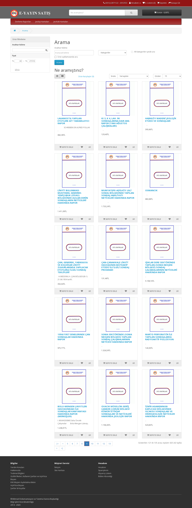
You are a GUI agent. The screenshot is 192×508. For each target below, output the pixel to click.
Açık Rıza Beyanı (17, 485)
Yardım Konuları (17, 467)
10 (92, 443)
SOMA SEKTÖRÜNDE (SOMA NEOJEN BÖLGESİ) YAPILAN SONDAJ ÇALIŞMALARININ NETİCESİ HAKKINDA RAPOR (116, 338)
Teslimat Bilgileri (17, 473)
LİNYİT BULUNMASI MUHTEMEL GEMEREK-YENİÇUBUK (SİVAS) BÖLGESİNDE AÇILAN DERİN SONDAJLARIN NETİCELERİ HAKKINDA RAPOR (73, 196)
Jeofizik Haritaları (61, 21)
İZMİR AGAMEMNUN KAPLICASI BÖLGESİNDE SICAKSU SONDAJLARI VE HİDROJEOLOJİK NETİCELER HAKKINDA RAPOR (160, 411)
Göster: (158, 76)
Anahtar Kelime (60, 48)
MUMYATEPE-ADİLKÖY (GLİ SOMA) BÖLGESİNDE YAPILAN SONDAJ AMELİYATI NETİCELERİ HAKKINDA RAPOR (117, 194)
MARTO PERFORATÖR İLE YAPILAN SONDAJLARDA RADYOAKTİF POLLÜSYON (159, 337)
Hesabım (102, 467)
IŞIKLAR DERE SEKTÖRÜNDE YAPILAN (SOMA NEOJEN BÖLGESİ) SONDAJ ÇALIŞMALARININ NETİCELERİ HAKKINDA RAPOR (161, 267)
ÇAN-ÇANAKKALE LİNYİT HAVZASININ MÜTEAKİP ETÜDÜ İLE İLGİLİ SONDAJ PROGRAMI (115, 266)
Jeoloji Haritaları (42, 21)
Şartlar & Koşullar (17, 488)
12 (104, 443)
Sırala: (113, 76)
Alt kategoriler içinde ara (143, 51)
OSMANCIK (151, 190)
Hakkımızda (15, 470)
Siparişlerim (103, 470)
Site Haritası (59, 470)
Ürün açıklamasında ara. (66, 57)
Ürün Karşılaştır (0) (86, 76)
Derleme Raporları (23, 21)
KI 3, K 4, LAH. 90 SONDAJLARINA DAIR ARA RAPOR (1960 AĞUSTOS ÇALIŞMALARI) (115, 122)
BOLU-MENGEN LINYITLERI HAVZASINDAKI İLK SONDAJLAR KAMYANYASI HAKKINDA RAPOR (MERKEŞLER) (72, 411)
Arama (25, 30)
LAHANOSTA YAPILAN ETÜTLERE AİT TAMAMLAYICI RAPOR (73, 121)
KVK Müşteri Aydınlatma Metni (23, 482)
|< (57, 443)
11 (98, 443)
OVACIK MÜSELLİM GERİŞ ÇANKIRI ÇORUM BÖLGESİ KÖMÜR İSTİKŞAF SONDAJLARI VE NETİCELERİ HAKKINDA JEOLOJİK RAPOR (116, 411)
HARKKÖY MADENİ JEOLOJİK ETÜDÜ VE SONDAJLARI (160, 119)
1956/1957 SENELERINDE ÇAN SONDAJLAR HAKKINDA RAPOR (74, 337)
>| (62, 448)
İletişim (57, 467)
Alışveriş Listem (104, 473)
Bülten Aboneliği (105, 476)
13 (110, 443)
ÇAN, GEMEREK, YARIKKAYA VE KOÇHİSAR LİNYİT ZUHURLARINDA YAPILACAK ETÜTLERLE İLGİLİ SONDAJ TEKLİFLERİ (73, 267)
